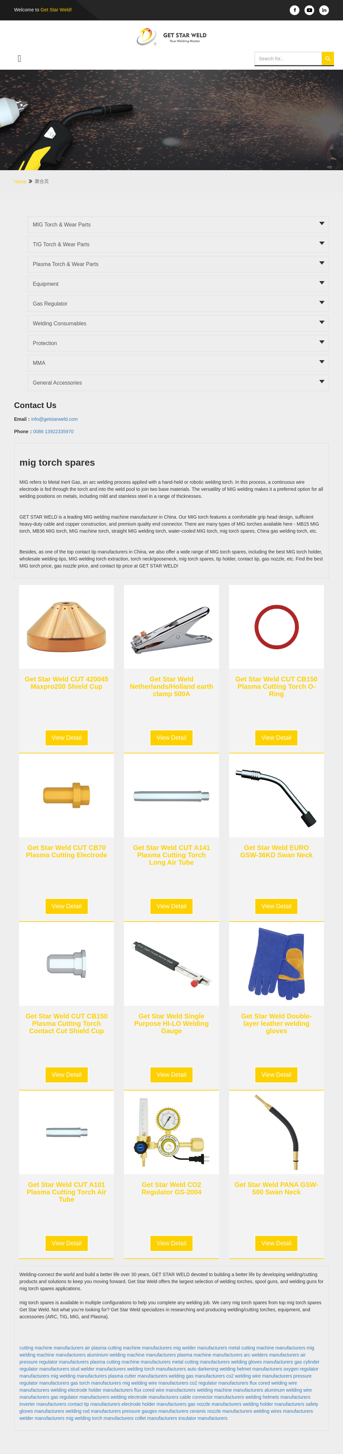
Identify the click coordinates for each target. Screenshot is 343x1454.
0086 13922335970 (53, 431)
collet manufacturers (156, 1418)
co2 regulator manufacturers (219, 1383)
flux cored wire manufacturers (165, 1390)
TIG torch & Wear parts (61, 244)
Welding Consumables (59, 323)
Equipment (46, 284)
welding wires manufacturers (283, 1411)
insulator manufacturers (203, 1418)
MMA (39, 363)
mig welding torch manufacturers (100, 1418)
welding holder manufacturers (273, 1404)
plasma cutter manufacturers (137, 1376)
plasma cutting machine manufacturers (130, 1362)
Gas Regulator (50, 304)
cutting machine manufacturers (51, 1347)
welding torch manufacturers (156, 1369)
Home (23, 181)
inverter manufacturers (42, 1404)
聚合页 (42, 181)
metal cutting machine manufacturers (266, 1347)
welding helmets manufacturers (278, 1397)
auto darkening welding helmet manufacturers (234, 1369)
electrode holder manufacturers (154, 1404)
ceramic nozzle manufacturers (221, 1411)
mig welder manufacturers (200, 1347)
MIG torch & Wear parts (62, 224)
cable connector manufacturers (212, 1397)
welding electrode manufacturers (144, 1397)
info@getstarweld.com (54, 419)
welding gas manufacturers (197, 1376)
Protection (45, 343)
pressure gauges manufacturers (155, 1411)
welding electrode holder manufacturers (92, 1390)
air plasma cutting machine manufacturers (128, 1347)
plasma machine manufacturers (210, 1355)
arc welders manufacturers (271, 1355)
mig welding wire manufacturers (155, 1383)
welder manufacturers (42, 1418)
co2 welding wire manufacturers (259, 1376)
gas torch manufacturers (96, 1383)
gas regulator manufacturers (80, 1397)
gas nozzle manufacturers (215, 1404)
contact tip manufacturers (94, 1404)
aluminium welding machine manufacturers (131, 1355)
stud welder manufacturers (98, 1369)
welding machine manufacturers (230, 1390)
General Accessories (57, 383)
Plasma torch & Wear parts (65, 264)
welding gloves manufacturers (262, 1362)
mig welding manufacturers (79, 1376)
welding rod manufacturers (93, 1411)
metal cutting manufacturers (201, 1362)
